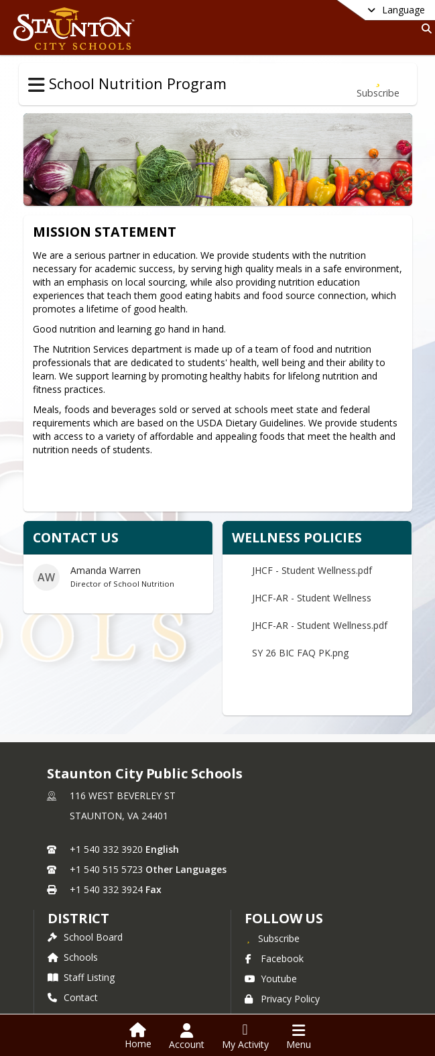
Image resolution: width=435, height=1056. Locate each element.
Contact (73, 997)
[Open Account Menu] (186, 1036)
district (78, 918)
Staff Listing (81, 977)
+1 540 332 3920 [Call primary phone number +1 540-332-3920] (106, 849)
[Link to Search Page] (424, 28)
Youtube (271, 978)
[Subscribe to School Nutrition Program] (378, 84)
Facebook (274, 958)
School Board (85, 937)
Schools (73, 957)
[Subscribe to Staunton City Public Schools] (272, 938)
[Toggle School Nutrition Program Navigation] (36, 85)
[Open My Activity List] (245, 1036)
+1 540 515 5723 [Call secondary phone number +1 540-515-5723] (106, 869)
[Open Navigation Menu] (298, 1036)
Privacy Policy (282, 998)
